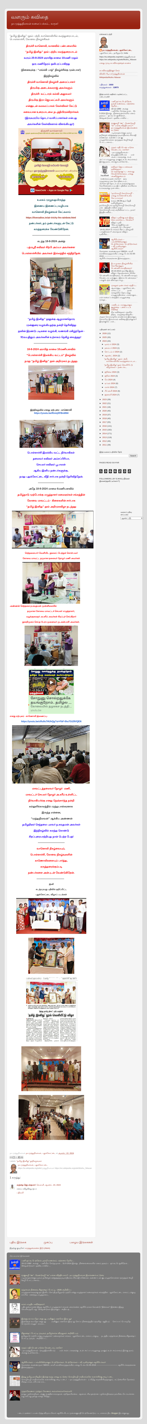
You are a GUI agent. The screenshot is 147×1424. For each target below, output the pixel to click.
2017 (104, 422)
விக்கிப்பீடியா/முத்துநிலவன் (112, 74)
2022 (104, 403)
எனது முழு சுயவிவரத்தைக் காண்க (115, 63)
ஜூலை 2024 (111, 372)
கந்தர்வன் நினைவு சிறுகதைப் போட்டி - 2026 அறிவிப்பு (46, 1290)
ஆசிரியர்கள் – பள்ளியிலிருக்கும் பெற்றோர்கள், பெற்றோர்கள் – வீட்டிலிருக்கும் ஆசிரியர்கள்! (124, 244)
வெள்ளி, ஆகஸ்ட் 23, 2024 (48, 1185)
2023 (104, 399)
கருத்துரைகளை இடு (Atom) (37, 1248)
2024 (104, 341)
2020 (104, 411)
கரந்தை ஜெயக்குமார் (26, 1185)
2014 (104, 433)
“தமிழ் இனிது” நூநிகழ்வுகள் (29, 1161)
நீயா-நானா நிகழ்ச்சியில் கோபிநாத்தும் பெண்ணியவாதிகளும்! (122, 266)
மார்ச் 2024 (110, 387)
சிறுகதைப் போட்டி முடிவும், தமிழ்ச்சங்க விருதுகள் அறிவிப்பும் (49, 1333)
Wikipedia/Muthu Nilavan (110, 77)
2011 (104, 445)
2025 (104, 337)
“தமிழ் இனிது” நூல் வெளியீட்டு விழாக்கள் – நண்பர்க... (118, 366)
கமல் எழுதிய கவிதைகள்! (33, 1304)
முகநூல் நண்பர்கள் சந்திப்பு (123, 285)
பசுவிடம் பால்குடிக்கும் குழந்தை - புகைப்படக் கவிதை (121, 307)
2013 (104, 437)
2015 (104, 430)
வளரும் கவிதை (29, 17)
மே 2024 (109, 380)
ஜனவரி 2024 (111, 395)
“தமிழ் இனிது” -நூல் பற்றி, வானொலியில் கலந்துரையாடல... (120, 360)
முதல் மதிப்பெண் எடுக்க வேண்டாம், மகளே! (122, 148)
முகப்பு (48, 1242)
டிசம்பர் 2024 (111, 344)
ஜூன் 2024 (110, 376)
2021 (104, 407)
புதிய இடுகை (18, 1242)
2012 (104, 441)
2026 (104, 333)
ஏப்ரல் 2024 (110, 383)
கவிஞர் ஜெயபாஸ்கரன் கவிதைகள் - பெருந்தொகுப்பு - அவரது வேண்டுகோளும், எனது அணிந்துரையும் (122, 171)
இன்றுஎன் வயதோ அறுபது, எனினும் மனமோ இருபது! (46, 1319)
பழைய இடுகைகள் (81, 1242)
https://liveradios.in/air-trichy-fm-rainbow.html (51, 217)
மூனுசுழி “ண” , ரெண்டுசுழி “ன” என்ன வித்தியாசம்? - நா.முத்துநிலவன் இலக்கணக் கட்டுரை (124, 126)
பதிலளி (20, 1193)
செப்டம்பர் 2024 (112, 352)
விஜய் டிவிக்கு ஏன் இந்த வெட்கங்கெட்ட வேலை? (122, 219)
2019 (104, 415)
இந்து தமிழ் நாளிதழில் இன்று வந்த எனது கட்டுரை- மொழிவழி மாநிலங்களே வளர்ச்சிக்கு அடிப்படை (67, 1377)
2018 (104, 418)
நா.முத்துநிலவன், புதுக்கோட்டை (117, 50)
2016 (104, 426)
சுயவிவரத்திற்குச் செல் (109, 71)
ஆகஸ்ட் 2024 (111, 356)
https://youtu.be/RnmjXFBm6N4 (51, 413)
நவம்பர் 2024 (111, 348)
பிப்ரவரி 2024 (111, 391)
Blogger (114, 1413)
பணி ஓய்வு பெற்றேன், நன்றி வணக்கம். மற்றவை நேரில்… (123, 103)
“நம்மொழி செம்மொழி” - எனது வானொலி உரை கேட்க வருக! (122, 195)
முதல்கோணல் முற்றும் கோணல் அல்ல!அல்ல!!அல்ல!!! (46, 1391)
